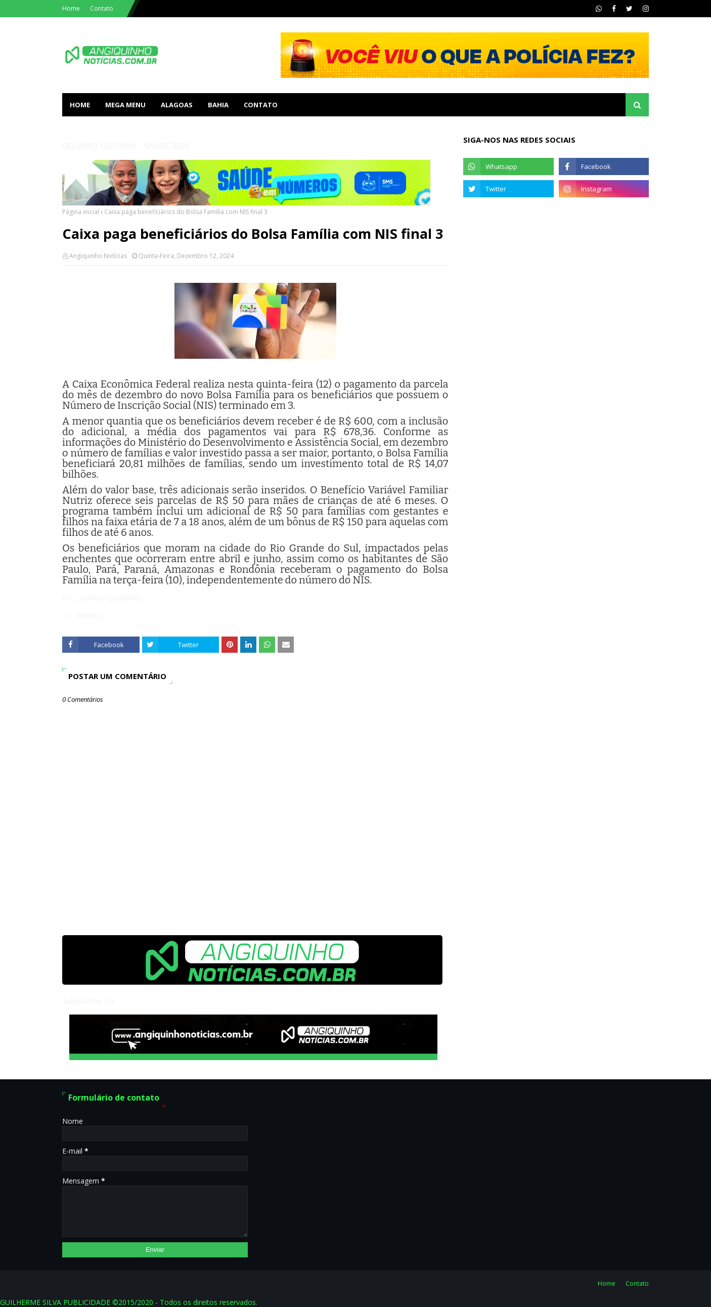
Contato (101, 8)
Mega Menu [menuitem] (125, 104)
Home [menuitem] (80, 104)
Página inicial (80, 211)
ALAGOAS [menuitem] (177, 104)
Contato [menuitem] (261, 104)
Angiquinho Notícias (98, 255)
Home (71, 8)
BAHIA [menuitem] (218, 104)
